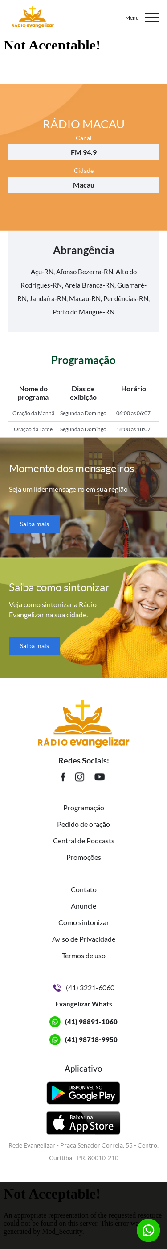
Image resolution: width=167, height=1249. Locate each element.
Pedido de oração (83, 824)
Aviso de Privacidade (83, 939)
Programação (83, 807)
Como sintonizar (83, 922)
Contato (84, 889)
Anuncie (83, 905)
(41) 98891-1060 (91, 1022)
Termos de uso (84, 955)
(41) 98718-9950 (91, 1039)
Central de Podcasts (83, 840)
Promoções (83, 857)
